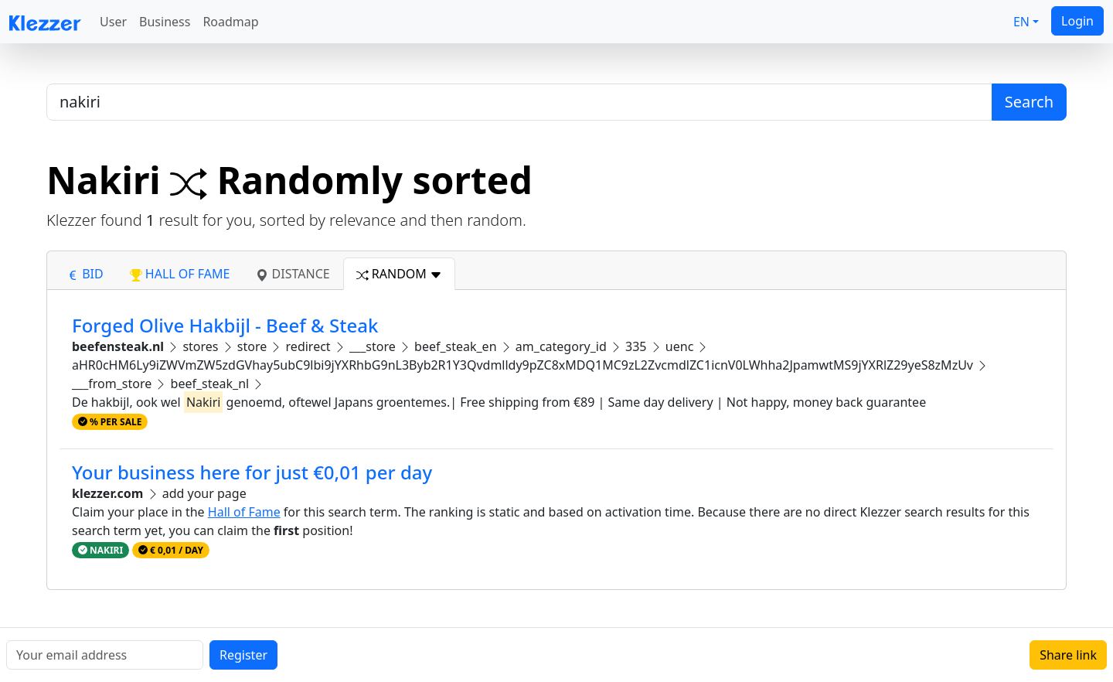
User (113, 21)
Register (243, 654)
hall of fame (180, 273)
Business (164, 21)
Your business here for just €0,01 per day (252, 472)
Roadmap (230, 21)
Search (1029, 101)
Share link (1068, 654)
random (399, 273)
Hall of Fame (244, 511)
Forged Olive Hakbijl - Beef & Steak (225, 325)
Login (1077, 20)
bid (85, 273)
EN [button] (1021, 21)
